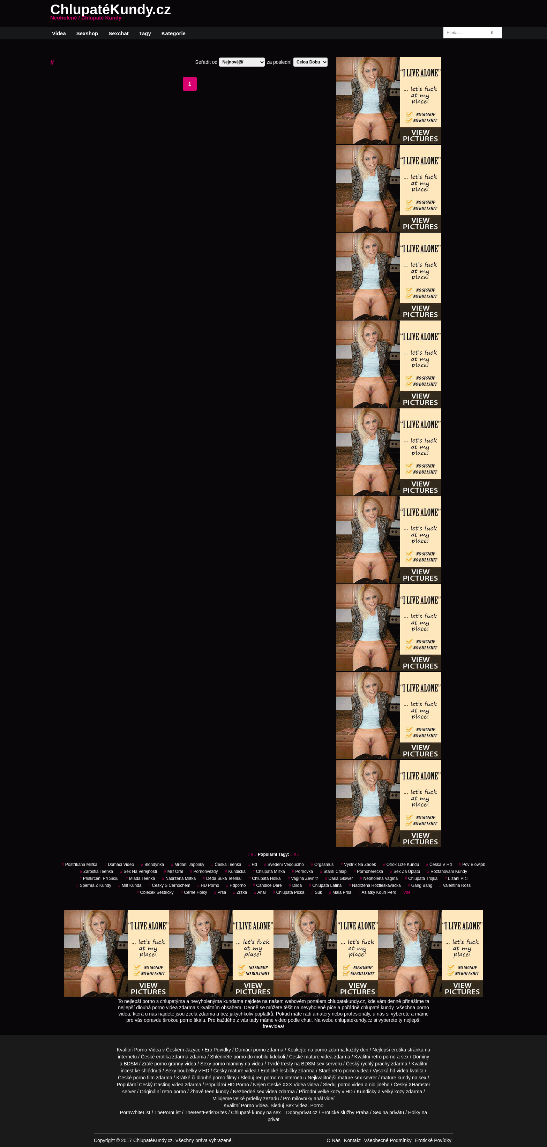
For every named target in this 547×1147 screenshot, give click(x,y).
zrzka (240, 892)
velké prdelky (247, 1098)
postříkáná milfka (79, 864)
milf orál (173, 871)
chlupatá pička (289, 892)
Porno (247, 1105)
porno (259, 1049)
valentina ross (455, 885)
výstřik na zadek (358, 864)
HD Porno (208, 885)
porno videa (351, 1084)
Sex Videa (296, 1105)
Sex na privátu (388, 1112)
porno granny (169, 1063)
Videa (59, 33)
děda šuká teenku (222, 878)
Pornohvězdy (204, 871)
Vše (407, 892)
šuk (316, 892)
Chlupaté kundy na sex (255, 1112)
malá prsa (340, 892)
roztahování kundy (447, 871)
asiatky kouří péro (377, 892)
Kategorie (174, 33)
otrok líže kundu (401, 864)
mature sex (350, 1077)
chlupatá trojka (421, 878)
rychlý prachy (375, 1063)
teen (210, 1091)
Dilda (295, 885)
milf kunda (130, 885)
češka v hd (439, 864)
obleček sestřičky (154, 892)
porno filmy (225, 1077)
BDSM (131, 1063)
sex (260, 1091)
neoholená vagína (379, 878)
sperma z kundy (93, 885)
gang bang (420, 885)
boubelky (187, 1070)
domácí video (119, 864)
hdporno (236, 885)
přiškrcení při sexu (99, 878)
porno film (144, 1077)
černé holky (193, 892)
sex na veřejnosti (138, 871)
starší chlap (333, 871)
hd (252, 864)
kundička (235, 871)
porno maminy (227, 1063)
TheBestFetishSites (206, 1112)
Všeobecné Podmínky (388, 1140)
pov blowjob (472, 864)
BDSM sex (312, 1063)
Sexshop (87, 33)
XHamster (419, 1084)
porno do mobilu (250, 1056)
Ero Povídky (218, 1049)
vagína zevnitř (302, 878)
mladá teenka (140, 878)
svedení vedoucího (284, 864)
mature (312, 1056)
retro (167, 1091)
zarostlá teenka (96, 871)
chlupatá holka (264, 878)
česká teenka (226, 864)
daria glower (339, 878)
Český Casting (155, 1084)
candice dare (267, 885)
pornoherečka (368, 871)
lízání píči (455, 878)
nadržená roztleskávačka (374, 885)
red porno (266, 1077)
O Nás (333, 1140)
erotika (398, 1049)
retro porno (383, 1056)
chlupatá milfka (269, 871)
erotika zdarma (172, 1056)
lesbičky (288, 1070)
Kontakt (352, 1140)
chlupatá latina (325, 885)
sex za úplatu (405, 871)
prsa (220, 892)
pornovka (302, 871)
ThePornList (167, 1112)
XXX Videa (294, 1084)
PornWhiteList (135, 1112)
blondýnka (152, 864)
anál (318, 1098)
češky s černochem (169, 885)
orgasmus (322, 864)
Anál (259, 892)
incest (127, 1070)
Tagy (145, 33)
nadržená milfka (179, 878)
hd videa (399, 1070)
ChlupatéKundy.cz (110, 13)
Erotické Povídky (433, 1140)
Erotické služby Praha (344, 1112)
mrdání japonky (187, 864)
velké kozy (328, 1091)
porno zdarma (330, 1049)
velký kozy (393, 1091)
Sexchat (118, 33)
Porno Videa (147, 1049)
